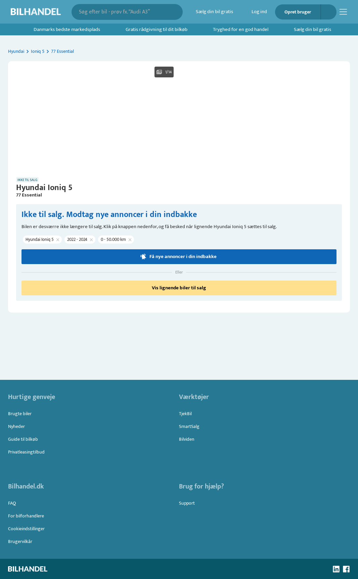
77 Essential (62, 51)
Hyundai (16, 51)
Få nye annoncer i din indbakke (179, 346)
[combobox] (122, 12)
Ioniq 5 (37, 51)
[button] (179, 158)
